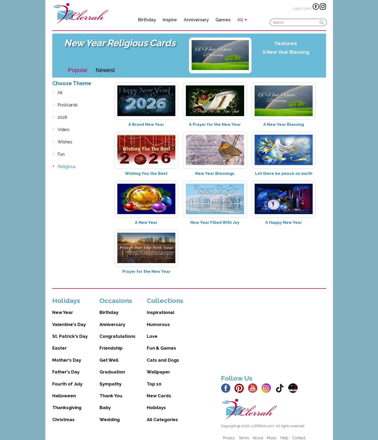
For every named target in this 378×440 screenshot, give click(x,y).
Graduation (112, 366)
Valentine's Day (69, 319)
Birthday (147, 19)
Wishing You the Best (146, 173)
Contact (298, 433)
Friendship (111, 342)
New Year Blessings (214, 173)
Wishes (54, 142)
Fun (54, 154)
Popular (78, 70)
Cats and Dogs (163, 354)
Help (284, 433)
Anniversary (196, 19)
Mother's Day (66, 354)
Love (152, 331)
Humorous (158, 319)
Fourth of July (67, 378)
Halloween (64, 390)
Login (297, 8)
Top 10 (154, 378)
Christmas (63, 414)
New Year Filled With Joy (214, 222)
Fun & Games (161, 342)
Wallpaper (158, 366)
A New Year (146, 222)
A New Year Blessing (285, 52)
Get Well (108, 354)
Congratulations (117, 331)
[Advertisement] (273, 328)
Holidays (156, 402)
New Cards (159, 390)
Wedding (109, 414)
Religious (54, 166)
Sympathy (110, 378)
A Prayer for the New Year (215, 124)
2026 (54, 117)
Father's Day (66, 366)
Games (223, 19)
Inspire (170, 19)
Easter (59, 342)
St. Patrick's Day (70, 331)
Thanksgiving (66, 402)
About (258, 433)
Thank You (110, 390)
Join (307, 8)
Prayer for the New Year (146, 271)
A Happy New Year (283, 222)
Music (272, 433)
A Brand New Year (146, 124)
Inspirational (160, 307)
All (54, 92)
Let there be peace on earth (283, 173)
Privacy (229, 433)
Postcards (54, 105)
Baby (105, 402)
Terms (244, 433)
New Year (62, 307)
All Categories (162, 414)
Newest (105, 70)
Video (54, 129)
